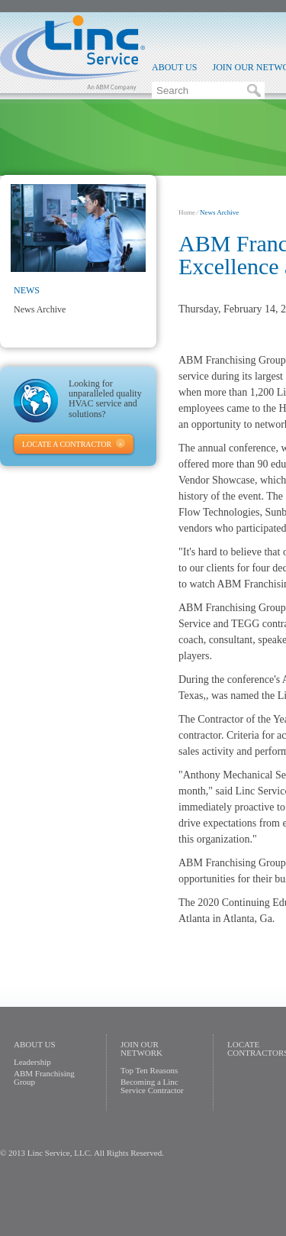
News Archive (40, 309)
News (27, 290)
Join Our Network (141, 1048)
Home (186, 212)
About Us (174, 67)
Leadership (32, 1061)
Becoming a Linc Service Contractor (152, 1086)
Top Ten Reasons (149, 1070)
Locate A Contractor (66, 444)
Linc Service (72, 52)
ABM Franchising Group (44, 1077)
